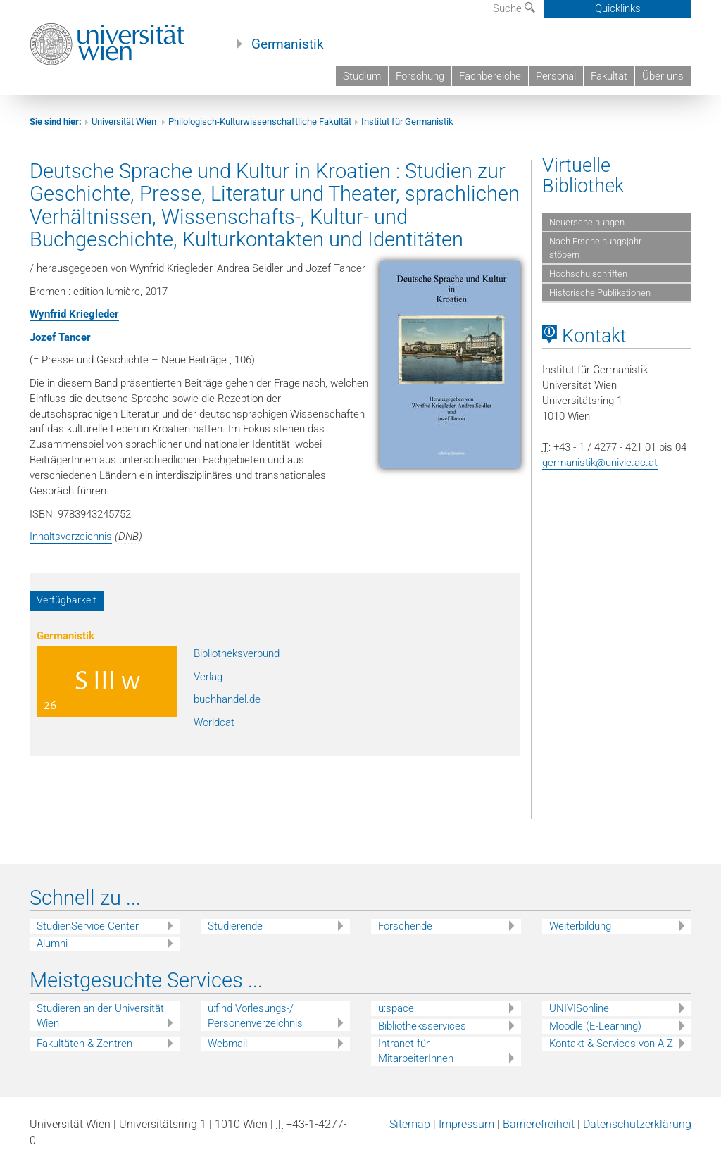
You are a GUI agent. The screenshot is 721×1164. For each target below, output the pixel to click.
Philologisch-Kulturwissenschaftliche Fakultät (259, 121)
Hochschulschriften (588, 273)
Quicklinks (618, 8)
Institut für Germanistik (407, 121)
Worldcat (214, 722)
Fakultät (609, 76)
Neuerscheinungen (587, 222)
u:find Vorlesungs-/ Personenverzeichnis (255, 1016)
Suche (514, 8)
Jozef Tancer (60, 337)
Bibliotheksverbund (237, 653)
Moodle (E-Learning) (595, 1026)
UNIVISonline (579, 1008)
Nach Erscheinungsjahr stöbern (595, 248)
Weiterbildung (580, 926)
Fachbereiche (490, 76)
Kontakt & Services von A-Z (611, 1043)
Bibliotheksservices (422, 1026)
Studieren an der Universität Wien (100, 1016)
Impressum (466, 1124)
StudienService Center (88, 926)
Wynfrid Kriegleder (74, 314)
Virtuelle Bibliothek (583, 175)
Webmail (227, 1043)
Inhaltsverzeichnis (71, 536)
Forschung (420, 76)
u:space (396, 1008)
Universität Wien (125, 121)
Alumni (52, 943)
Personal (556, 76)
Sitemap (409, 1124)
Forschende (405, 926)
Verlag (208, 676)
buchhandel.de (227, 699)
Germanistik (287, 44)
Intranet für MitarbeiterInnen (415, 1051)
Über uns (663, 76)
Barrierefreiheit (539, 1124)
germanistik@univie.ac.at (600, 462)
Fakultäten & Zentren (84, 1043)
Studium (362, 76)
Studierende (235, 926)
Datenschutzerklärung (637, 1124)
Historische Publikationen (600, 292)
